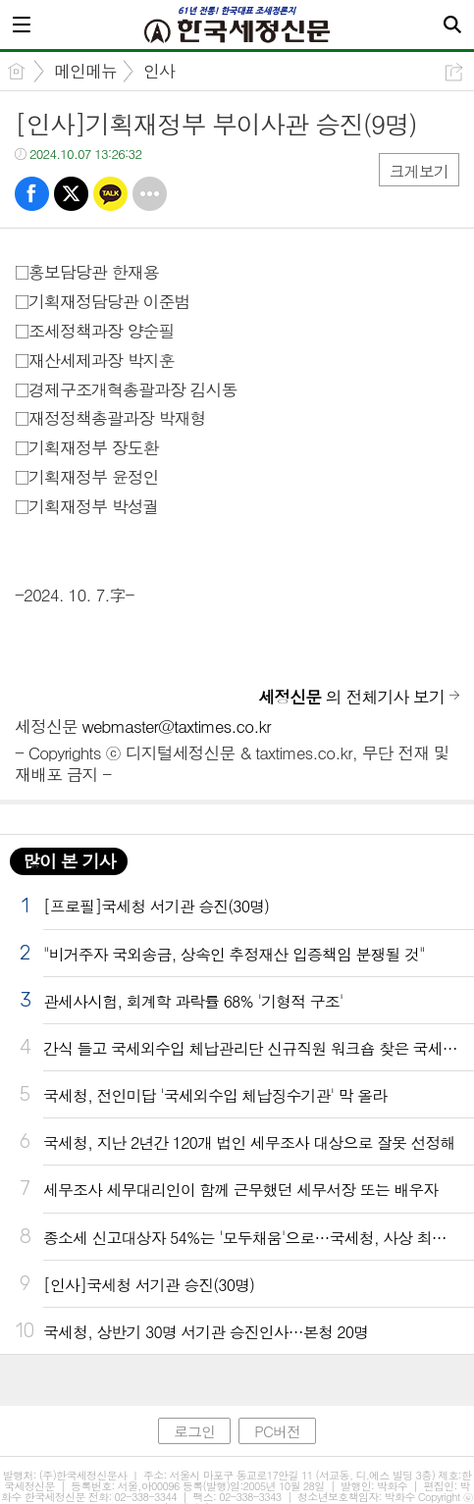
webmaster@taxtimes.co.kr (176, 726)
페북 (32, 194)
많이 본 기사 (69, 861)
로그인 (194, 1431)
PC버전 (277, 1431)
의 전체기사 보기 (351, 696)
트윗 (71, 194)
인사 (159, 70)
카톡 (110, 194)
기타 (149, 194)
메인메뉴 (85, 70)
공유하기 (454, 72)
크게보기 (419, 171)
